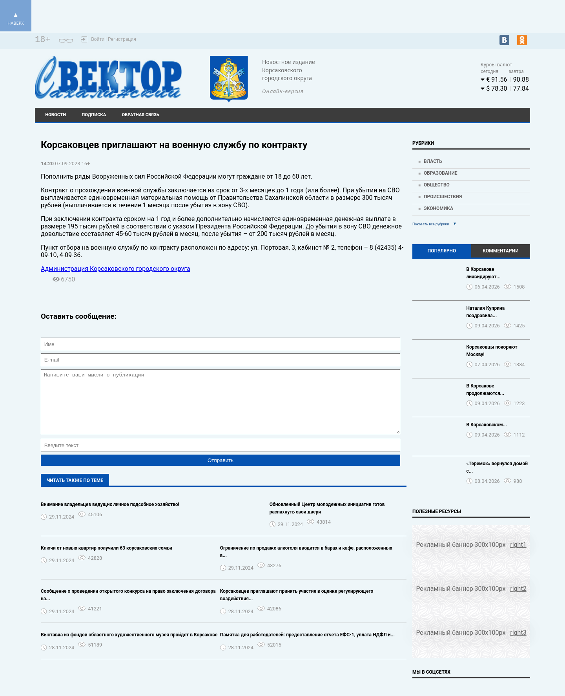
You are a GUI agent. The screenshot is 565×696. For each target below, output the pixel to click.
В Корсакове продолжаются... (486, 389)
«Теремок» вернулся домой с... (497, 467)
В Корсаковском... (487, 424)
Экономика (438, 208)
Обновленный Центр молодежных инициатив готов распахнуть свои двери (327, 519)
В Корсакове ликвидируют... (484, 273)
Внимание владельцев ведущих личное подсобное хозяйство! (110, 516)
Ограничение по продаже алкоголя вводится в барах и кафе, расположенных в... (306, 563)
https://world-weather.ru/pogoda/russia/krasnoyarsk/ (398, 81)
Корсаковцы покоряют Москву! (492, 350)
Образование (440, 173)
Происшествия (443, 196)
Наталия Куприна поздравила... (486, 311)
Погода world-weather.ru (398, 74)
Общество (437, 185)
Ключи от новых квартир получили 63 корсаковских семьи (106, 560)
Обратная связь (140, 114)
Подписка (94, 114)
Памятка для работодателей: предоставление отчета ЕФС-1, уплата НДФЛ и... (307, 646)
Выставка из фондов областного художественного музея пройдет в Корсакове (129, 646)
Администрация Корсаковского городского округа (115, 268)
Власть (433, 161)
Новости (55, 114)
